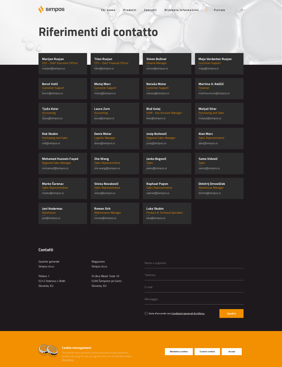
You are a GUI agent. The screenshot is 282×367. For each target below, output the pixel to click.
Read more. (68, 360)
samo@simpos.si (209, 168)
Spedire (231, 313)
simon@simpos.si (157, 68)
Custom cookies (207, 351)
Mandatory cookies (179, 351)
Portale (219, 10)
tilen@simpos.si (104, 68)
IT (242, 10)
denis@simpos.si (104, 143)
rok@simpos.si (51, 143)
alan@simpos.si (208, 143)
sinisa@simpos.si (104, 193)
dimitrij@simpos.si (210, 193)
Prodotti (129, 10)
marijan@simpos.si (53, 68)
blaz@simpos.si (155, 118)
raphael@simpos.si (157, 193)
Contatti (150, 10)
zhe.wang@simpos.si (107, 168)
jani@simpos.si (51, 218)
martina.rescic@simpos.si (214, 93)
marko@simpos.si (53, 193)
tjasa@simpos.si (52, 118)
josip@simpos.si (156, 143)
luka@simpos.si (155, 218)
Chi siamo (108, 10)
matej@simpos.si (104, 93)
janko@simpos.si (156, 168)
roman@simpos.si (105, 218)
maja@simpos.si (209, 68)
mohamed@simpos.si (55, 168)
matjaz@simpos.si (210, 118)
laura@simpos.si (104, 118)
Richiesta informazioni (182, 10)
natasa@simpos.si (157, 93)
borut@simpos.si (52, 93)
